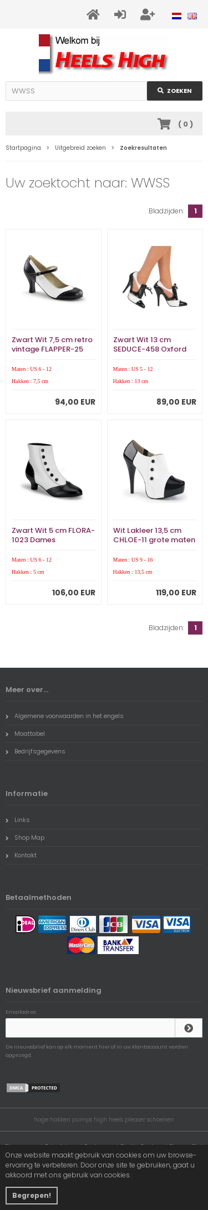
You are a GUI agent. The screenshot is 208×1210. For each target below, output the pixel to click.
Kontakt (21, 855)
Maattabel (25, 733)
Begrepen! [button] (31, 1195)
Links (18, 819)
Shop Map (25, 837)
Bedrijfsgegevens (35, 751)
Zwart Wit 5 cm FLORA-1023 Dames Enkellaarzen (53, 539)
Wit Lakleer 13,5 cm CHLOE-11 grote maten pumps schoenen (154, 539)
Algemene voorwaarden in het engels (65, 715)
